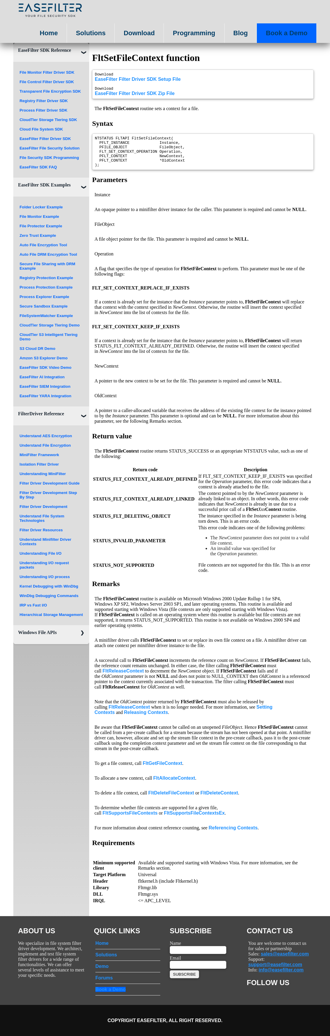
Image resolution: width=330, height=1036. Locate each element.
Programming (194, 33)
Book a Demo (286, 33)
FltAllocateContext (174, 786)
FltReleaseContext (123, 679)
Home (49, 33)
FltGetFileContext (162, 772)
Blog (240, 33)
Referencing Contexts (233, 836)
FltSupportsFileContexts (130, 821)
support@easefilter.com (275, 964)
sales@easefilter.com (285, 953)
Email (175, 958)
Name (175, 943)
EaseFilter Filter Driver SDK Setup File (138, 80)
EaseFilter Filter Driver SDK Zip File (134, 96)
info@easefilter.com (281, 969)
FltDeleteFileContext (171, 801)
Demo (101, 966)
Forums (104, 977)
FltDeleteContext (219, 801)
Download (139, 33)
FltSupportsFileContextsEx (194, 821)
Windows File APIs (37, 632)
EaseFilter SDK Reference (44, 50)
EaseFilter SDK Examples (44, 184)
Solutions (90, 33)
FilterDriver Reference (41, 413)
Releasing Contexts (146, 721)
